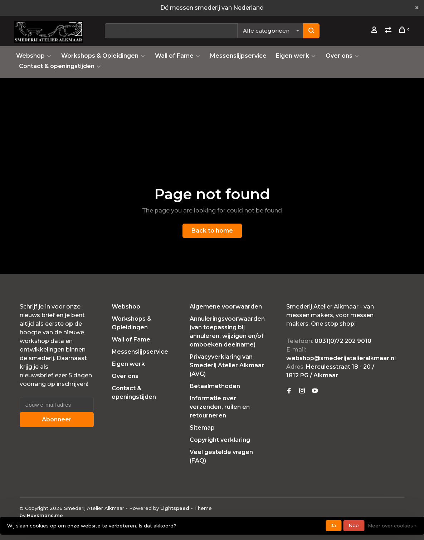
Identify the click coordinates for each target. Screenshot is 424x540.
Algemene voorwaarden (226, 306)
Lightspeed (174, 508)
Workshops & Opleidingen (99, 55)
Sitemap (202, 427)
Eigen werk (292, 55)
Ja (333, 525)
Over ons (339, 55)
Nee (354, 525)
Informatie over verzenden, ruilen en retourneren (220, 407)
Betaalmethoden (215, 386)
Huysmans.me (45, 515)
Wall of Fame (174, 55)
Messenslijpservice (238, 55)
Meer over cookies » (392, 526)
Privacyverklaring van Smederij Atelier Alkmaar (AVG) (227, 365)
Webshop (30, 55)
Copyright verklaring (220, 439)
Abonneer (57, 419)
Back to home (212, 230)
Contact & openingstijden (56, 66)
